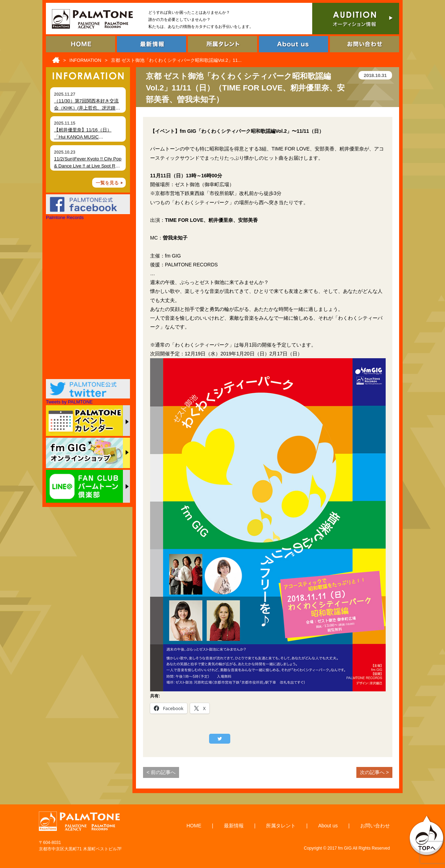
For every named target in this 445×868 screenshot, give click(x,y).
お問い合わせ (375, 825)
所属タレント (281, 825)
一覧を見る (107, 182)
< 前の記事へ (161, 772)
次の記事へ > (374, 772)
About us (328, 825)
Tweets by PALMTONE (69, 402)
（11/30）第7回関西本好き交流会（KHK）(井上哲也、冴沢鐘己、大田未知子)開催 (86, 107)
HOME (193, 825)
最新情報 (234, 825)
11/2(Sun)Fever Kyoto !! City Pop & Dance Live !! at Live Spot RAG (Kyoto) (88, 165)
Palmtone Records (65, 217)
